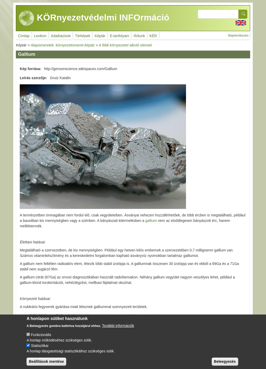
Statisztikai (39, 349)
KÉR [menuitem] (153, 36)
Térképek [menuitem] (82, 36)
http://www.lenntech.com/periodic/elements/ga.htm (119, 316)
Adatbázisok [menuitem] (61, 36)
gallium (151, 220)
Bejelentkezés (238, 35)
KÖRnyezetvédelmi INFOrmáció (94, 18)
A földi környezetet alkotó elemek (125, 45)
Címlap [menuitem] (23, 36)
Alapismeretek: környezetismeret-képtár (63, 45)
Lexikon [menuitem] (40, 36)
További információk (118, 329)
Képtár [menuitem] (100, 36)
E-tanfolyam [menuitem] (119, 36)
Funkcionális (41, 339)
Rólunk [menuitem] (139, 36)
